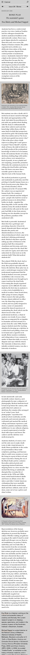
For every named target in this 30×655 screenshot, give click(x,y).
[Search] (27, 2)
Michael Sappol (7, 630)
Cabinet (7, 2)
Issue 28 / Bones (15, 6)
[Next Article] (27, 6)
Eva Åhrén (5, 613)
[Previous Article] (3, 6)
